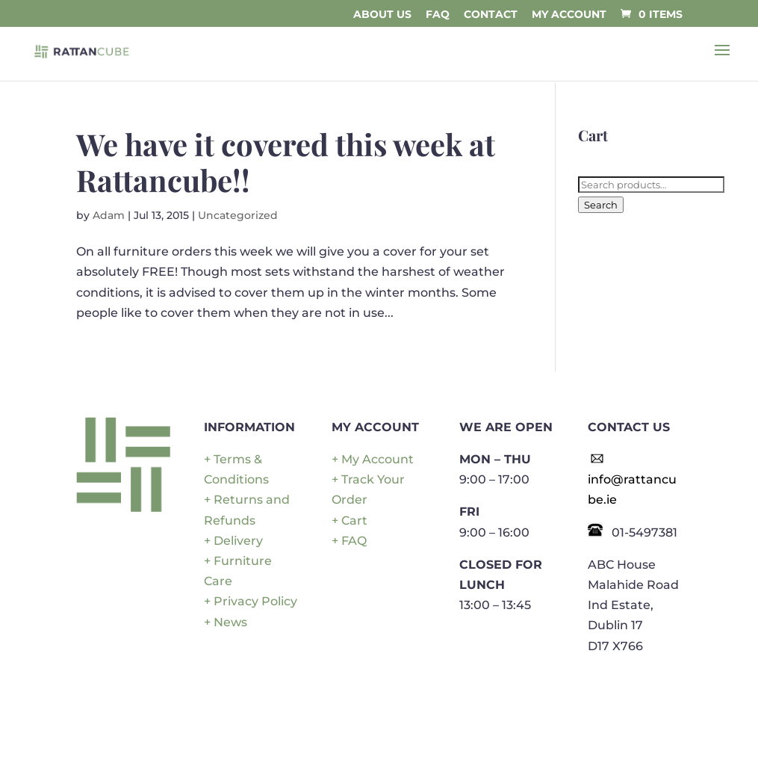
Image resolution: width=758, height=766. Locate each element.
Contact (491, 15)
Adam (109, 215)
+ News (225, 622)
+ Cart (349, 520)
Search (601, 205)
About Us (382, 15)
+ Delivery (233, 541)
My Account (569, 15)
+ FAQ (349, 541)
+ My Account (373, 459)
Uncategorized (238, 215)
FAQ (438, 15)
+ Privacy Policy (250, 601)
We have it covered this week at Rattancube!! (285, 162)
